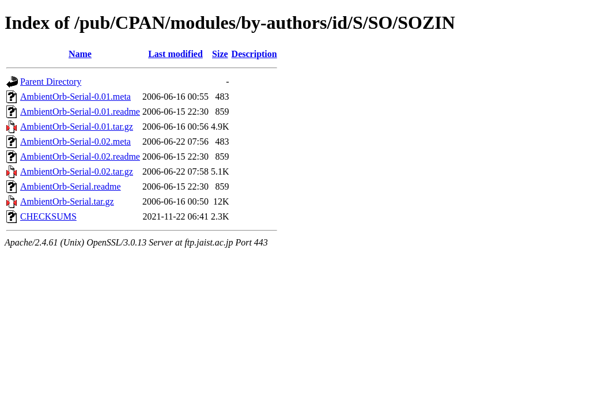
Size (220, 54)
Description (254, 54)
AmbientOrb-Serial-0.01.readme (80, 111)
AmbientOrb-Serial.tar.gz (67, 201)
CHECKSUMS (48, 216)
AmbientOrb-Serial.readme (70, 186)
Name (80, 54)
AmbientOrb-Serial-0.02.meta (75, 141)
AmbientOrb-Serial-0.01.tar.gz (76, 126)
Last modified (175, 54)
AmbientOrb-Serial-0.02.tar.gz (76, 171)
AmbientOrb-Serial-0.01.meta (75, 96)
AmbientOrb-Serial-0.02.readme (80, 156)
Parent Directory (50, 81)
